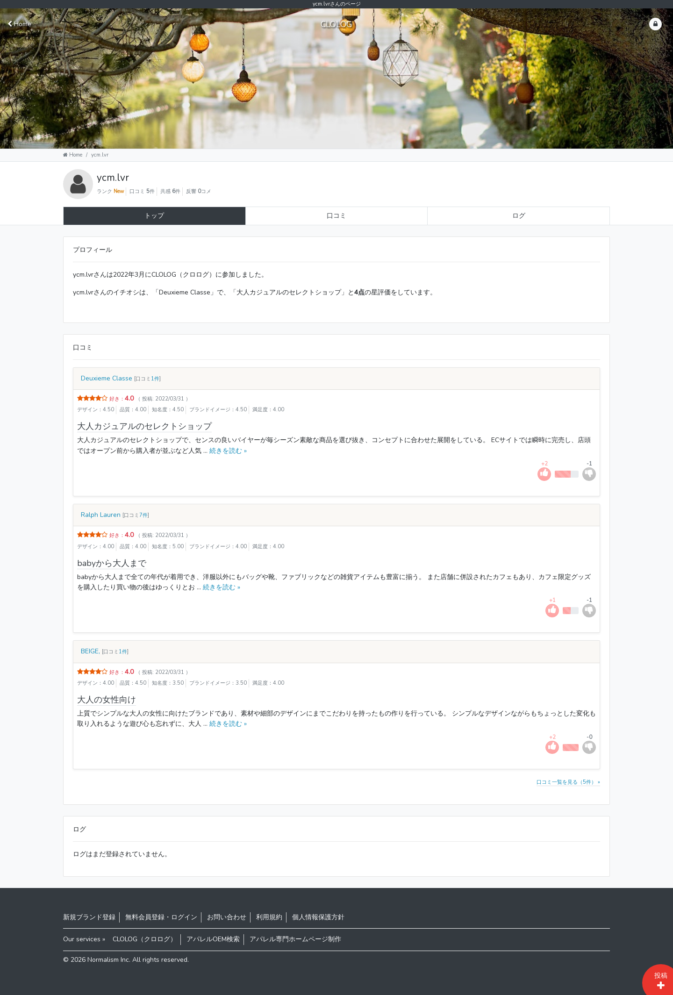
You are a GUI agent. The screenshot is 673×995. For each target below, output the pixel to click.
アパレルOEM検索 (213, 939)
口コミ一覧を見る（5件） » (568, 782)
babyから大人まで (111, 563)
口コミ (336, 215)
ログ (518, 215)
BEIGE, (90, 651)
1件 (155, 378)
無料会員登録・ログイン (161, 917)
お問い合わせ (226, 917)
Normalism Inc (108, 959)
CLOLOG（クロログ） (145, 939)
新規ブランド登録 (89, 917)
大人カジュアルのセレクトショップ (144, 426)
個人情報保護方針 (318, 917)
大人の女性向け (106, 699)
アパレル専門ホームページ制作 (295, 939)
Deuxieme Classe (106, 378)
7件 (143, 515)
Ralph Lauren (101, 514)
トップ (154, 215)
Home (19, 24)
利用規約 (269, 917)
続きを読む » (227, 450)
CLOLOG (336, 24)
